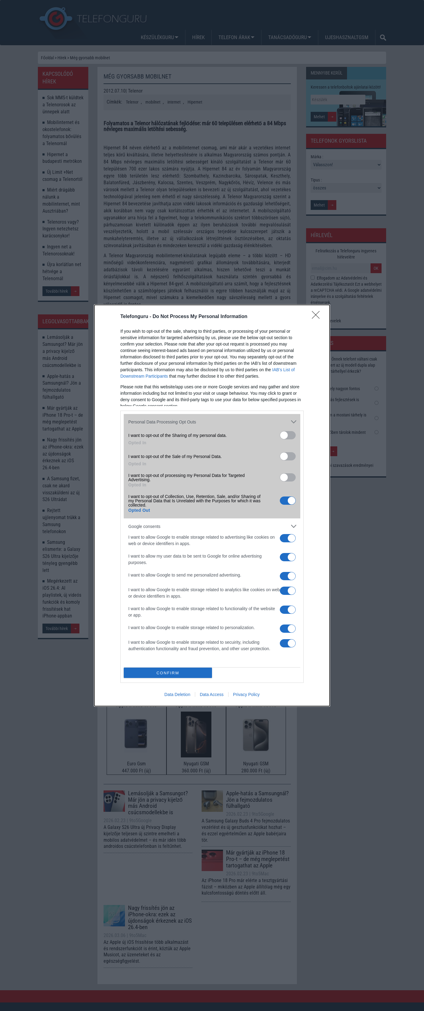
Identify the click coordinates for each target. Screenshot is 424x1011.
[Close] (317, 317)
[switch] (288, 435)
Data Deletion (177, 694)
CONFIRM (167, 673)
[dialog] (212, 505)
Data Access (212, 694)
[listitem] (212, 422)
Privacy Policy (246, 694)
